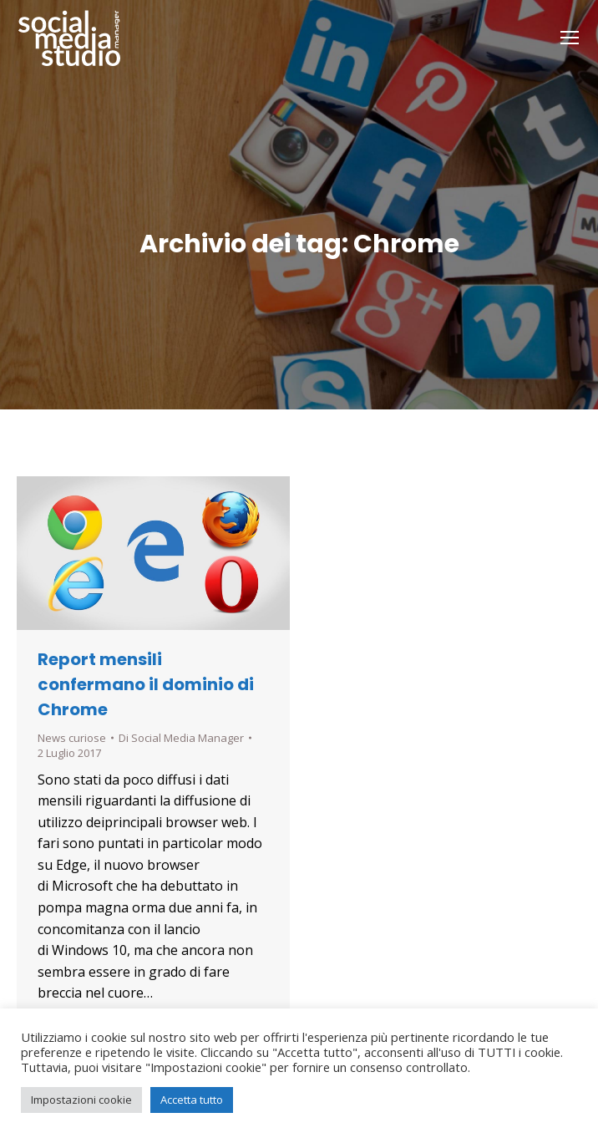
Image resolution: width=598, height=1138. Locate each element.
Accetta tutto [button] (191, 1099)
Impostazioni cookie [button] (81, 1099)
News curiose (72, 737)
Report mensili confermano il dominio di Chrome (146, 684)
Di (181, 737)
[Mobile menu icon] (569, 37)
